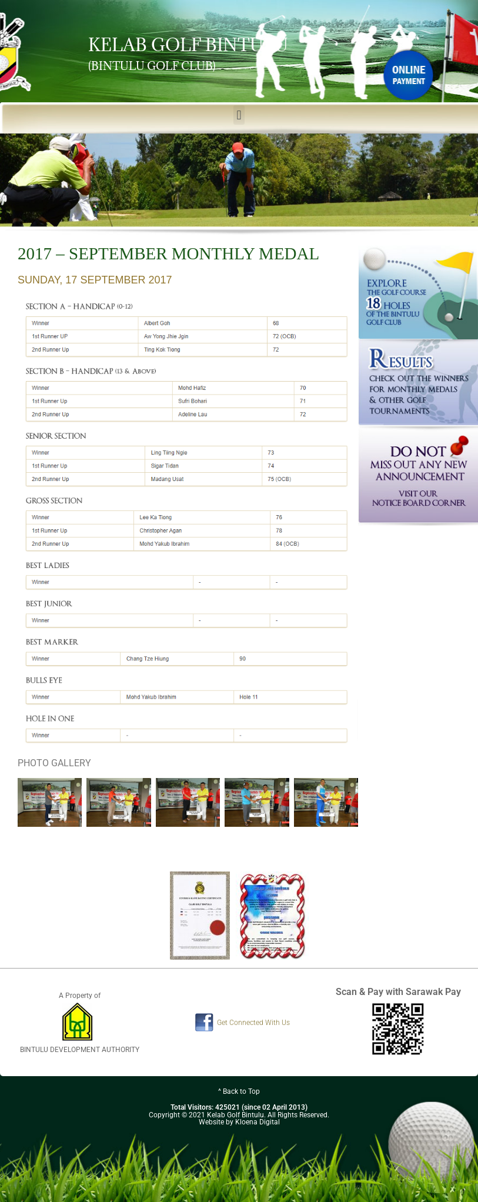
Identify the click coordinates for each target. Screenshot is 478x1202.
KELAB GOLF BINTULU (188, 45)
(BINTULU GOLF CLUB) (152, 66)
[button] (239, 115)
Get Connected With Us (253, 1023)
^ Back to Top (239, 1091)
